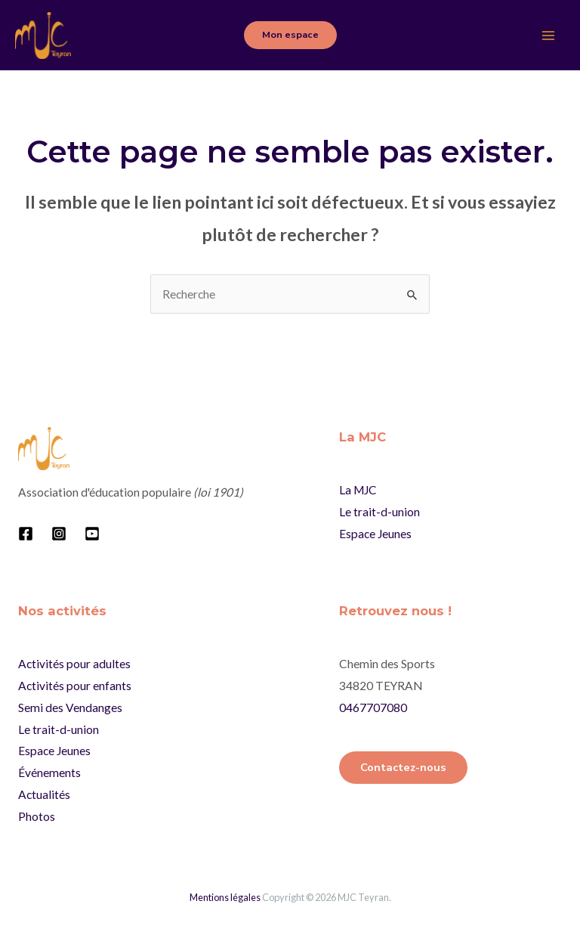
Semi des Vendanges (70, 707)
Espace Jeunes (375, 533)
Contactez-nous (403, 767)
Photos (36, 816)
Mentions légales (225, 897)
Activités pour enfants (74, 685)
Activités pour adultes (74, 663)
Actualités (44, 794)
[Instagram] (58, 533)
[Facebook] (25, 533)
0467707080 (373, 707)
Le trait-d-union (379, 512)
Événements (49, 772)
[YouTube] (92, 533)
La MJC (358, 490)
